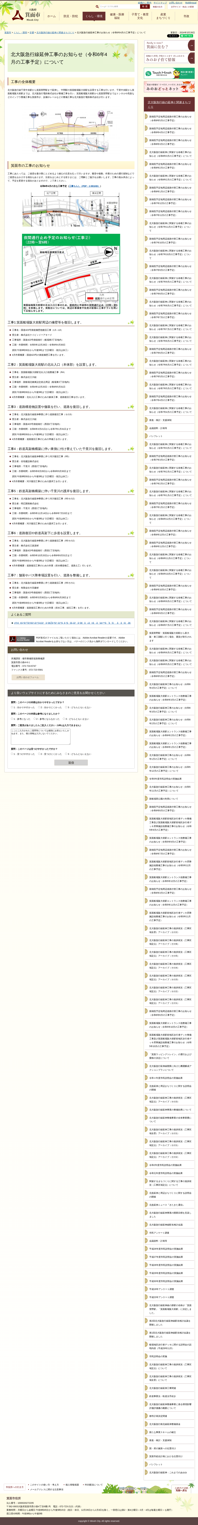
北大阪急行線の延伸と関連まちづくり (55, 32)
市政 (186, 16)
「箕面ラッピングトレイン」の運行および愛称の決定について (170, 1056)
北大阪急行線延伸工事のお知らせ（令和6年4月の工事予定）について (170, 686)
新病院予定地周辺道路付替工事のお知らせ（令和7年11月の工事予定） (170, 213)
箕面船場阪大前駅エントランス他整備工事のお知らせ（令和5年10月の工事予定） (170, 1025)
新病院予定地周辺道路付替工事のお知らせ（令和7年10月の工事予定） (170, 240)
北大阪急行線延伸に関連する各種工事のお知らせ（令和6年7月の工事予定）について (170, 623)
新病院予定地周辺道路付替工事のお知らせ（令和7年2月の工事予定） (170, 481)
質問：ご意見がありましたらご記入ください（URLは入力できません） (46, 725)
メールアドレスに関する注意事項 (46, 1489)
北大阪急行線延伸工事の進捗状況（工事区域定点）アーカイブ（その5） (170, 954)
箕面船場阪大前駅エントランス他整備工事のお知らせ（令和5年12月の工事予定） (170, 879)
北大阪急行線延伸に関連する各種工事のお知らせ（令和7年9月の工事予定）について (170, 280)
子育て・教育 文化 (140, 16)
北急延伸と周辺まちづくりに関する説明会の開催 (170, 1088)
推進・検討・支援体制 (160, 420)
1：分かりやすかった (24, 707)
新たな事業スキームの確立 (162, 1432)
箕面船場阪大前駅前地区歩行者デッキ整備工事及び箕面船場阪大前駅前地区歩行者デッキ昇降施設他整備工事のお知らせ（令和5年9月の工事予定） (170, 824)
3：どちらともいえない (79, 707)
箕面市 (7, 32)
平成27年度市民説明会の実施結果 (166, 1257)
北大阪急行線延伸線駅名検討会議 (166, 1224)
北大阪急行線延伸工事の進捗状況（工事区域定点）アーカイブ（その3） (170, 977)
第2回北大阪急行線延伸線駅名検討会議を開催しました (170, 1323)
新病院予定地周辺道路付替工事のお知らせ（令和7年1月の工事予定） (170, 505)
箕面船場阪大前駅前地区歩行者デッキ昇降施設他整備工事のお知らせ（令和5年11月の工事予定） (170, 917)
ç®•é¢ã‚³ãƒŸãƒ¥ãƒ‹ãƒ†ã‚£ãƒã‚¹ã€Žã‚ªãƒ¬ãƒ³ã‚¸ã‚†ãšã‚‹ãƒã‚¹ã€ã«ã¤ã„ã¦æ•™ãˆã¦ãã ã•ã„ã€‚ (72, 623)
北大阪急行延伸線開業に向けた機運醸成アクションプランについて (170, 1068)
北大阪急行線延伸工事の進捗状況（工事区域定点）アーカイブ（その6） (170, 942)
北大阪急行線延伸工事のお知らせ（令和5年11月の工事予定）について (170, 789)
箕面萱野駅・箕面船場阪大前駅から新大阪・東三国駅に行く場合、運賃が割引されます (170, 637)
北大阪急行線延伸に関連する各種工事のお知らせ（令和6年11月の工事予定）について (170, 558)
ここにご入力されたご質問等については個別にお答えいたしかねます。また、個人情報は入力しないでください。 (40, 737)
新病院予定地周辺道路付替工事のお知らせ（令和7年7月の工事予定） (170, 315)
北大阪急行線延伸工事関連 (162, 1388)
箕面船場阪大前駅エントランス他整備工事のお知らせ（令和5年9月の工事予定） (170, 840)
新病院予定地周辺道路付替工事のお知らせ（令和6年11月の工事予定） (170, 544)
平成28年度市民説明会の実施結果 (166, 1265)
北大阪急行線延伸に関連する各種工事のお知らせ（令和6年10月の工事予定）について (170, 574)
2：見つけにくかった (51, 754)
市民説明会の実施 (158, 1356)
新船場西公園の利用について (163, 798)
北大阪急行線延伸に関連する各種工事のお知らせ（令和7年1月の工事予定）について (170, 493)
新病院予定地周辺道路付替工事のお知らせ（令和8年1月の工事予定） (170, 189)
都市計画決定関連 (158, 1416)
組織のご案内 (144, 2)
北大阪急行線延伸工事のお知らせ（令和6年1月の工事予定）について (170, 757)
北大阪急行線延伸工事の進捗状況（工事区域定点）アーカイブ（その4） (170, 966)
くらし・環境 (93, 16)
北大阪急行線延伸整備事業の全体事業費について (170, 1120)
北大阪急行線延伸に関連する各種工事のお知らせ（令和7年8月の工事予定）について (170, 303)
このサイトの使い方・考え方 (44, 1484)
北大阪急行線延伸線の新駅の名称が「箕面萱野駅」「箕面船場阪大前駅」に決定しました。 (170, 1309)
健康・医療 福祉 (117, 16)
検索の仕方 (157, 7)
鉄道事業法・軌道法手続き (162, 1396)
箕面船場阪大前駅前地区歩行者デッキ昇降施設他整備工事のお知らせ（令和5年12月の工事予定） (170, 865)
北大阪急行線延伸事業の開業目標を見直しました (170, 1215)
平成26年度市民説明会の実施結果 (166, 1249)
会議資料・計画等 (158, 428)
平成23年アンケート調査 (161, 1297)
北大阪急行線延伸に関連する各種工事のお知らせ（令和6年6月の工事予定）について (170, 650)
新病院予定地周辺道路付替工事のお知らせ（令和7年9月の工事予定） (170, 268)
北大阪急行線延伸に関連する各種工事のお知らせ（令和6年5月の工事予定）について (170, 662)
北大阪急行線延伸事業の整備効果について (170, 1109)
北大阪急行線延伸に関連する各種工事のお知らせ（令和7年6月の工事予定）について (170, 339)
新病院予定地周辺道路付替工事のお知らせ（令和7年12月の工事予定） (170, 201)
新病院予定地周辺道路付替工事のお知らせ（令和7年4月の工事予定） (170, 398)
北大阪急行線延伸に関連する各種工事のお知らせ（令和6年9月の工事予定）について (170, 599)
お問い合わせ (175, 2)
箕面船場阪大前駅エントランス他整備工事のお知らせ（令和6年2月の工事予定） (170, 733)
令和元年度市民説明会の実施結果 (166, 1173)
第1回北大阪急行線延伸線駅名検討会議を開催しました (170, 1334)
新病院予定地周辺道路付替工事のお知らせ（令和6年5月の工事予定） (170, 674)
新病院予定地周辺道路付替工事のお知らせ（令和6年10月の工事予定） (170, 587)
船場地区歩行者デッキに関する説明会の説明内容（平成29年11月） (170, 1346)
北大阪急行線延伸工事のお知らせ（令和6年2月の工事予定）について (170, 721)
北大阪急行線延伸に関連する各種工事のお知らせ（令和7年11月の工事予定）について (170, 227)
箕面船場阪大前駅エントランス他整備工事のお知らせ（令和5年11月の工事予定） (170, 903)
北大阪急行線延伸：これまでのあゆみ (168, 1472)
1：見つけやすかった (24, 754)
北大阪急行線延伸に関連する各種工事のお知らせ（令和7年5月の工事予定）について (170, 386)
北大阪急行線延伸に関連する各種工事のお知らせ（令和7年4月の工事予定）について (170, 410)
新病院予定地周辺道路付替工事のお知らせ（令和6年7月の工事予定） (170, 852)
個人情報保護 (72, 1484)
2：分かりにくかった (51, 707)
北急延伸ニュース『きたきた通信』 (167, 1205)
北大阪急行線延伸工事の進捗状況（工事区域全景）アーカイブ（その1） (170, 1131)
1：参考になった (22, 719)
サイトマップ (160, 2)
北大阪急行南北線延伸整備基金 (164, 1424)
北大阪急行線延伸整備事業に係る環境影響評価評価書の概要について (170, 1406)
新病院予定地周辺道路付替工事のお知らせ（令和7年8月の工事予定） (170, 292)
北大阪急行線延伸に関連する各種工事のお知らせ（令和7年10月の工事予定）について (170, 254)
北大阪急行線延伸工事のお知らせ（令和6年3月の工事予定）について (170, 710)
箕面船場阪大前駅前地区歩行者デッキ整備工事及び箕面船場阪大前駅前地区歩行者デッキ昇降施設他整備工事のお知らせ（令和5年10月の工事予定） (170, 1040)
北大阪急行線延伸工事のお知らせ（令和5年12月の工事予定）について (170, 769)
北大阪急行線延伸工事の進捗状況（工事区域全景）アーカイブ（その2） (170, 930)
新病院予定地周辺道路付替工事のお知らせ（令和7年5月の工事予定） (170, 374)
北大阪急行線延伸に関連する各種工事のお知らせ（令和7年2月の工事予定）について (170, 470)
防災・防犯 (71, 16)
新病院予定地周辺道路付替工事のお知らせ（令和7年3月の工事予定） (170, 458)
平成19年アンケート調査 (161, 1289)
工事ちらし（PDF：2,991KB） (84, 186)
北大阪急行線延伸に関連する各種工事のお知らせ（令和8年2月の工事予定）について (170, 178)
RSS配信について (94, 1484)
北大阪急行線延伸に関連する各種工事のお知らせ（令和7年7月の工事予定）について (170, 327)
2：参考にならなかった (48, 719)
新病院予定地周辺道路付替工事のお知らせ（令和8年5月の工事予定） (170, 118)
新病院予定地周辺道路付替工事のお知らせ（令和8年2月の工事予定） (170, 166)
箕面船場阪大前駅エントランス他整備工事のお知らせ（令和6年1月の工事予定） (170, 745)
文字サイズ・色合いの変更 (182, 7)
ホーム (51, 16)
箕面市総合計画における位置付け (166, 1456)
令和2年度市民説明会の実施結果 (165, 1165)
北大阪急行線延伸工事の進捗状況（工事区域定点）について (170, 1366)
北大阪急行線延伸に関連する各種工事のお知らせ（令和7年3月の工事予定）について (170, 446)
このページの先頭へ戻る (181, 1489)
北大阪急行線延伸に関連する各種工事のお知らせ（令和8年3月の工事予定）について (170, 154)
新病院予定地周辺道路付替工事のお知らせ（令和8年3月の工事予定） (170, 142)
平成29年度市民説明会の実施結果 (166, 1273)
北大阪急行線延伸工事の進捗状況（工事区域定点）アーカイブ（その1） (170, 1001)
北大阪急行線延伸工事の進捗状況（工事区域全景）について (170, 1378)
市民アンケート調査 (159, 1233)
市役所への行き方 (15, 1487)
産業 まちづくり (163, 16)
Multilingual (190, 2)
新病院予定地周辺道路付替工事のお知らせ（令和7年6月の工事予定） (170, 351)
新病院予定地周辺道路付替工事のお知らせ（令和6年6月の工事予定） (170, 1013)
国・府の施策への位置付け (162, 1448)
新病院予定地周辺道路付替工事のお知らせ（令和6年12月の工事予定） (170, 533)
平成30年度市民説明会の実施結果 (166, 1281)
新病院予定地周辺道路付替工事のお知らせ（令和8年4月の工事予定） (170, 130)
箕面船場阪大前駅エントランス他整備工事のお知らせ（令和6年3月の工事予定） (170, 698)
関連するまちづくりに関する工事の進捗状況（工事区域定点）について (170, 1183)
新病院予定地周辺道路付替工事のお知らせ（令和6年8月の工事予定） (170, 809)
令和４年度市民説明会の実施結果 (166, 1078)
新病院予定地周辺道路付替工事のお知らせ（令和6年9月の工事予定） (170, 611)
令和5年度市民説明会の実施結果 (165, 778)
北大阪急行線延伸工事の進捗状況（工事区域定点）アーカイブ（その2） (170, 989)
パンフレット (156, 436)
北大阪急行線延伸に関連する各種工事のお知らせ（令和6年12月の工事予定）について (170, 519)
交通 (32, 32)
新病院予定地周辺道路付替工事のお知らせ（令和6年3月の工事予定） (170, 891)
